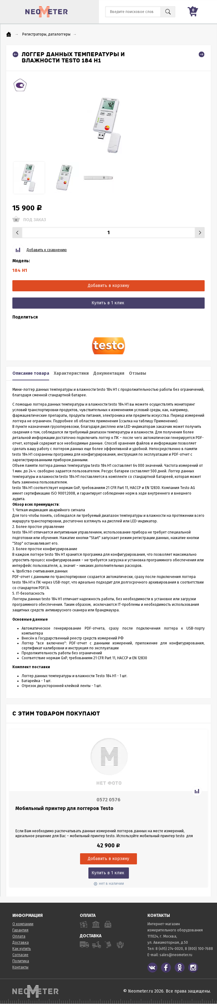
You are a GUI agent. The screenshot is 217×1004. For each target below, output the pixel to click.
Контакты (20, 967)
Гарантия (20, 930)
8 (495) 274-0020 (169, 949)
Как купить (21, 949)
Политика (20, 961)
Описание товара (30, 373)
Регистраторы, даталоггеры (46, 34)
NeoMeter (46, 11)
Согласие (20, 955)
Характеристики (71, 373)
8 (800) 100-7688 (199, 949)
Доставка (20, 942)
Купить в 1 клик (107, 303)
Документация (108, 373)
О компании (22, 924)
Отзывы (137, 373)
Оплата (18, 936)
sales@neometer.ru (176, 955)
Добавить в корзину (108, 285)
